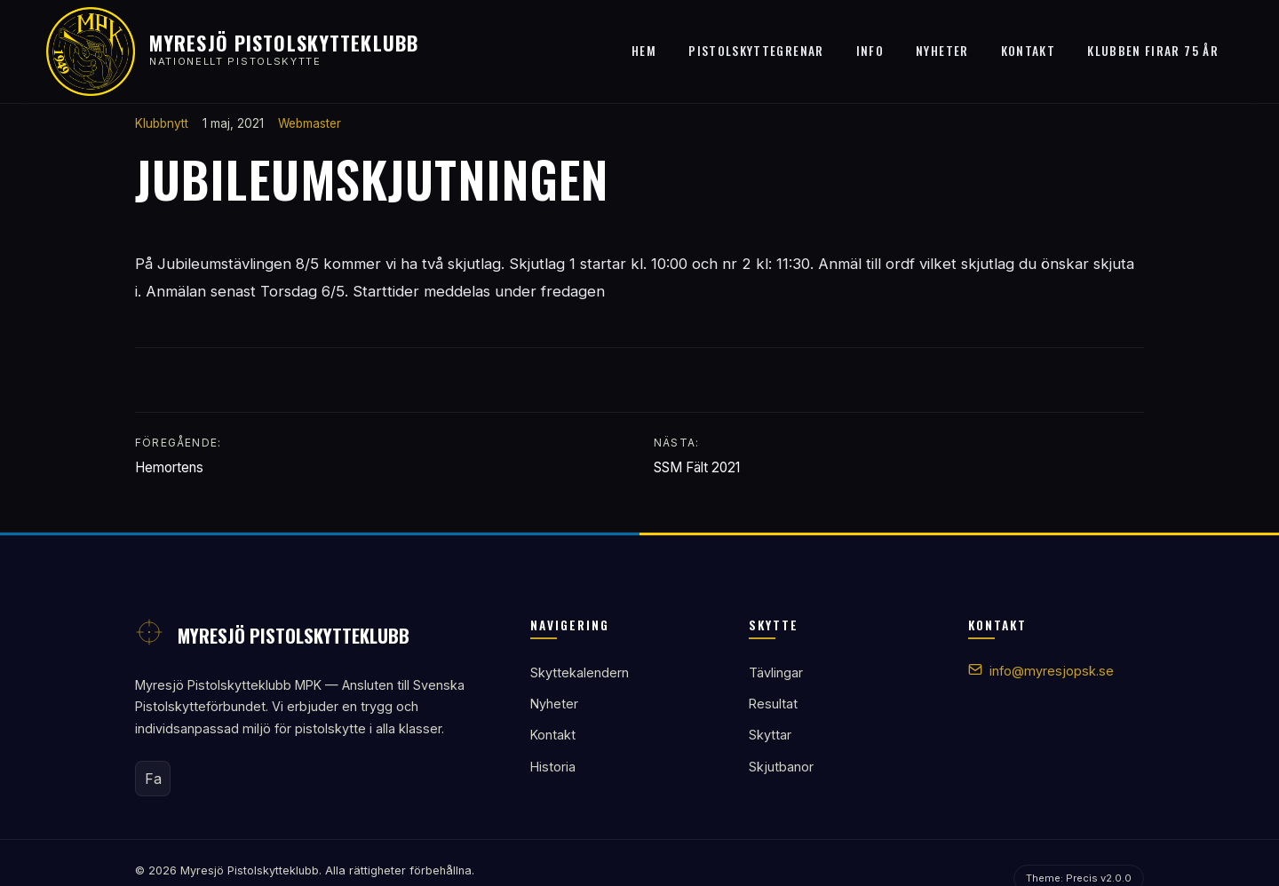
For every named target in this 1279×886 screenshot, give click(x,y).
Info (870, 50)
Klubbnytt (161, 123)
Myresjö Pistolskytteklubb (283, 42)
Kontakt (1028, 50)
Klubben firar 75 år (1153, 50)
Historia (553, 766)
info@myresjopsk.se (1051, 670)
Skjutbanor (781, 766)
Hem (644, 50)
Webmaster (309, 123)
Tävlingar (776, 672)
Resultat (773, 703)
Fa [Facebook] (153, 778)
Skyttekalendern (579, 672)
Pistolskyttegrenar (755, 50)
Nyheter (942, 50)
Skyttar (770, 734)
